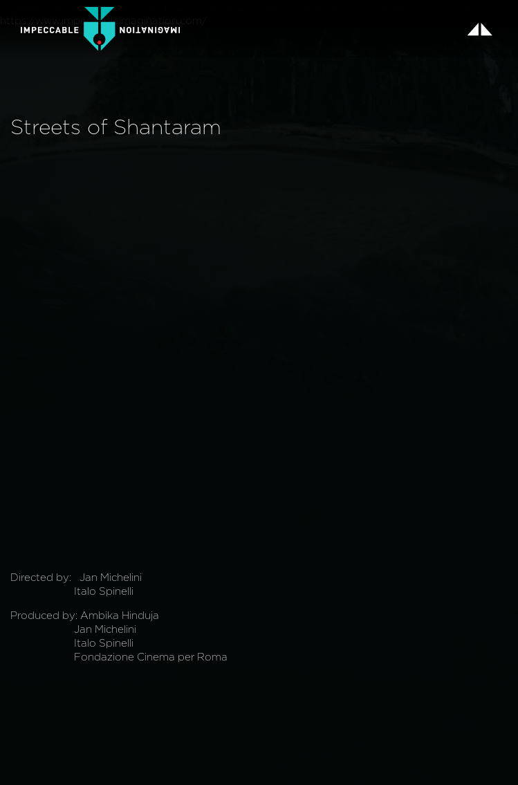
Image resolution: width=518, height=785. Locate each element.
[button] (479, 29)
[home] (100, 28)
